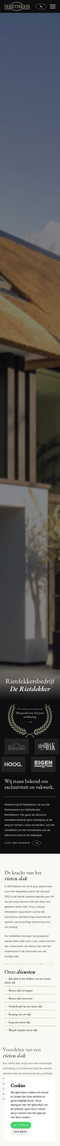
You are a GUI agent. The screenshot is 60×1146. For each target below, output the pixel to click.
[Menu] (51, 6)
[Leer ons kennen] (22, 843)
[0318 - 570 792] (39, 6)
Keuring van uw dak (20, 1014)
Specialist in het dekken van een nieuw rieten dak (27, 980)
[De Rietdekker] (24, 6)
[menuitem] (51, 6)
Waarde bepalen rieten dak (23, 1030)
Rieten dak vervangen (21, 990)
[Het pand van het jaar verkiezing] (30, 722)
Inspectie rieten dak (19, 1022)
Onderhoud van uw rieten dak (25, 1006)
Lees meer (20, 1132)
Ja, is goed (21, 1125)
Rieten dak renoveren (20, 998)
